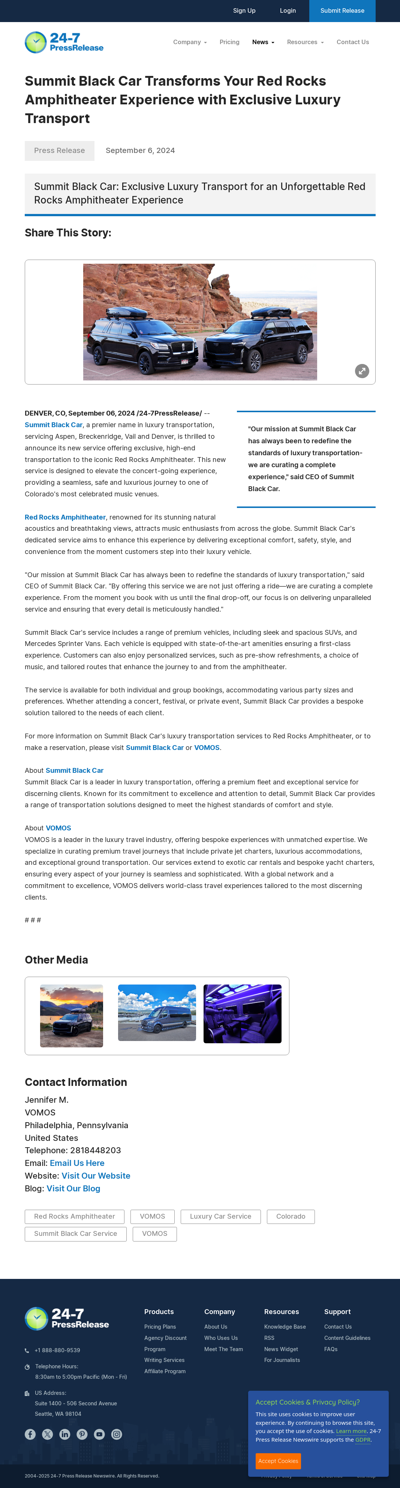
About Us (216, 1327)
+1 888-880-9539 (57, 1350)
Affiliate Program (165, 1371)
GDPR (362, 1439)
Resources (281, 1312)
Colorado (291, 1216)
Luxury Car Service (221, 1216)
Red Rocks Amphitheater (65, 517)
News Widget (281, 1349)
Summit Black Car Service (75, 1234)
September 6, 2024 (140, 150)
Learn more (351, 1431)
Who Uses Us (221, 1338)
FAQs (331, 1349)
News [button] (261, 42)
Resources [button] (303, 42)
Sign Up (244, 11)
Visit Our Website (95, 1176)
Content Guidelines (347, 1338)
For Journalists (282, 1360)
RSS (269, 1338)
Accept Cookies (278, 1460)
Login (288, 11)
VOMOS (207, 748)
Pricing (230, 42)
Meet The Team (223, 1349)
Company (219, 1312)
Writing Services (164, 1360)
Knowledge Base (285, 1327)
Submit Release (342, 11)
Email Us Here (77, 1163)
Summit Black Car (53, 425)
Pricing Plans (160, 1327)
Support (337, 1312)
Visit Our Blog (73, 1189)
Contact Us (353, 42)
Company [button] (187, 42)
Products (159, 1312)
